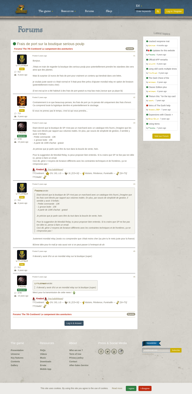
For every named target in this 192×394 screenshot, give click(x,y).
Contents (15, 361)
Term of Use (75, 354)
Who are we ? (76, 350)
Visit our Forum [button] (161, 136)
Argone (22, 107)
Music (43, 358)
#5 (134, 251)
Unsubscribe (148, 354)
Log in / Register (174, 11)
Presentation (17, 350)
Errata (43, 365)
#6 (134, 277)
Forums (89, 11)
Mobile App (45, 369)
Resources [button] (68, 11)
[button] (139, 6)
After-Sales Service (78, 365)
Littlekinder (22, 65)
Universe (15, 354)
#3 (134, 123)
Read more (117, 388)
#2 (134, 97)
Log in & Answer (74, 323)
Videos (43, 354)
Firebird (22, 133)
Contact (73, 361)
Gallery (14, 365)
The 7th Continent (32, 49)
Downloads (45, 361)
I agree (131, 388)
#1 (134, 56)
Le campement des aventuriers (57, 49)
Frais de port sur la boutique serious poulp (48, 44)
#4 (134, 184)
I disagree (145, 388)
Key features (17, 358)
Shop (109, 11)
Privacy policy (76, 358)
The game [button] (46, 11)
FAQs (43, 350)
